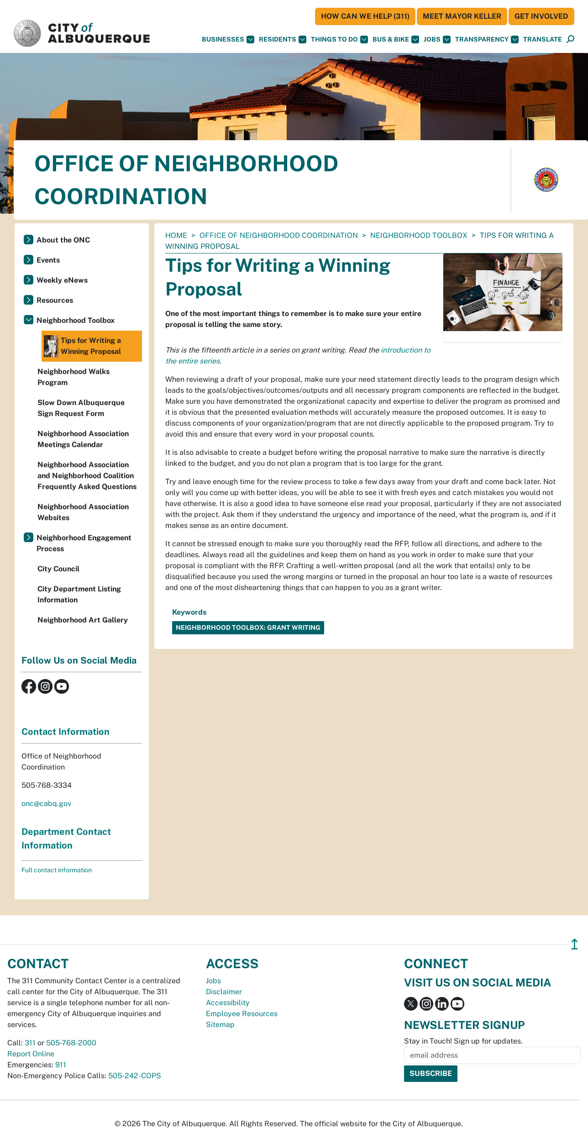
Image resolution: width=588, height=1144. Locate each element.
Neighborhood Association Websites (83, 512)
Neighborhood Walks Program (73, 377)
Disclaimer (224, 991)
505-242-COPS (134, 1075)
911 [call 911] (60, 1064)
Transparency (487, 39)
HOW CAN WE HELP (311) (365, 16)
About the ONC (63, 240)
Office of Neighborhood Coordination (279, 235)
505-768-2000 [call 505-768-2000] (71, 1043)
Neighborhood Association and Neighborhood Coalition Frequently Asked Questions (86, 475)
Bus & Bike (396, 39)
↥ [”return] (574, 944)
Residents (282, 39)
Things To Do (339, 39)
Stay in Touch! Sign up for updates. (463, 1041)
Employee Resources (242, 1013)
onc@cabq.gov (46, 803)
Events (48, 260)
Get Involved (541, 16)
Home (176, 235)
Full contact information (56, 870)
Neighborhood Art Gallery (82, 620)
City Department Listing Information (79, 594)
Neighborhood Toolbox (418, 235)
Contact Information (65, 731)
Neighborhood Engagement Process (84, 543)
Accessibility (228, 1002)
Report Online (30, 1053)
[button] (542, 39)
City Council (58, 568)
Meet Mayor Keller (462, 16)
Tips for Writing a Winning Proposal (82, 346)
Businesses (228, 39)
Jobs (437, 39)
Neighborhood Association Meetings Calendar (83, 439)
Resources (55, 300)
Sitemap (220, 1024)
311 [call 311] (30, 1043)
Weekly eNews (62, 280)
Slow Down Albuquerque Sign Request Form (81, 408)
